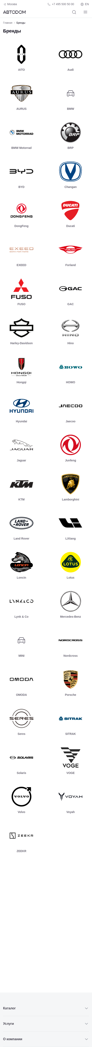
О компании (46, 1039)
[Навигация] (85, 12)
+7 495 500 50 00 (63, 4)
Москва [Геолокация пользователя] (10, 4)
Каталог (46, 1008)
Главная (7, 22)
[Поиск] (74, 12)
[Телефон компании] (60, 4)
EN (84, 4)
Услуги (46, 1023)
